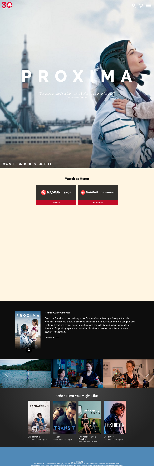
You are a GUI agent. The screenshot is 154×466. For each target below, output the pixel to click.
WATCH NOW (98, 203)
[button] (6, 374)
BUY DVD (56, 203)
